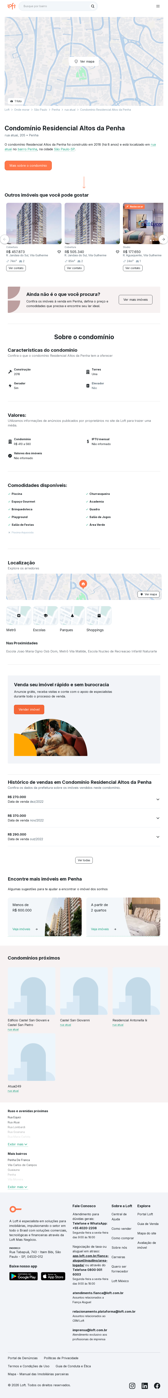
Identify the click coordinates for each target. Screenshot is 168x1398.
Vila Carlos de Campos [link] (22, 1165)
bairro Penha (27, 149)
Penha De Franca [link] (19, 1160)
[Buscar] (93, 6)
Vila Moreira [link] (15, 1179)
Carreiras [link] (118, 1257)
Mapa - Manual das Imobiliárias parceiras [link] (38, 1374)
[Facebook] (157, 1386)
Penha (56, 109)
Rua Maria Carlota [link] (19, 1136)
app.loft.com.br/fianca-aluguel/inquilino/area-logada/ (91, 1260)
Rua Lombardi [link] (16, 1127)
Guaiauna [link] (14, 1169)
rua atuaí (70, 109)
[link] (135, 299)
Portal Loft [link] (145, 1214)
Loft (7, 109)
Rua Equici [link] (14, 1117)
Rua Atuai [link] (14, 1122)
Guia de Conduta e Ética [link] (73, 1366)
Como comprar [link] (123, 1238)
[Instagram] (132, 1386)
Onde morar (21, 109)
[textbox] (58, 6)
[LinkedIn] (145, 1386)
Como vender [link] (122, 1229)
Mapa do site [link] (146, 1233)
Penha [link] (12, 1174)
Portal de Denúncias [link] (23, 1358)
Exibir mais (18, 1144)
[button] (84, 587)
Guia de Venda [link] (147, 1224)
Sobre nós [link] (119, 1247)
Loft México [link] (120, 1281)
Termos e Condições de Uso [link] (28, 1366)
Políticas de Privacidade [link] (61, 1358)
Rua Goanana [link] (16, 1132)
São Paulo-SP (64, 149)
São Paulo (40, 109)
